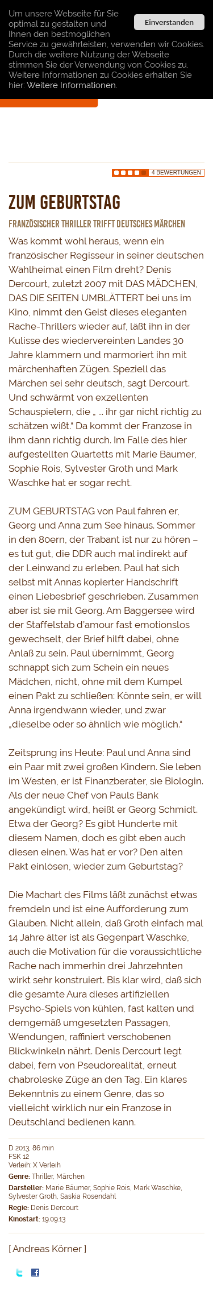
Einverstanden (169, 22)
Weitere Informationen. (72, 85)
